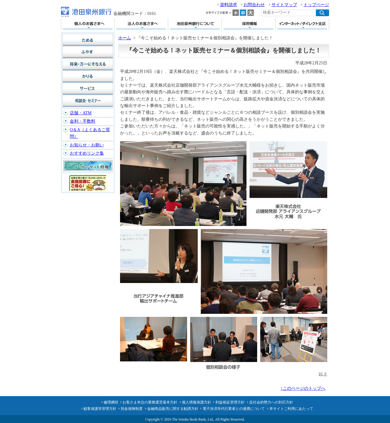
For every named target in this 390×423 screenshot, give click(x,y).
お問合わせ (254, 4)
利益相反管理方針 (230, 402)
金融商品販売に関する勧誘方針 (172, 409)
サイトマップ (284, 4)
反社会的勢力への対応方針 (271, 402)
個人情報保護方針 (196, 402)
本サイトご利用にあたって (291, 409)
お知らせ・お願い (87, 145)
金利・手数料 (82, 121)
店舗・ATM (81, 113)
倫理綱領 (111, 402)
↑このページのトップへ (303, 388)
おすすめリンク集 (87, 153)
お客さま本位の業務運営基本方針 (149, 402)
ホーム (124, 38)
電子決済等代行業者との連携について (234, 409)
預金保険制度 (132, 409)
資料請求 (228, 4)
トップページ (316, 4)
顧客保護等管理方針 (99, 409)
